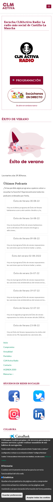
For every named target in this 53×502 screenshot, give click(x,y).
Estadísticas (8, 477)
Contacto (7, 365)
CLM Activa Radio (10, 360)
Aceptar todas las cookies (38, 497)
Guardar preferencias (12, 495)
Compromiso (8, 347)
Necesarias (8, 466)
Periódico (7, 356)
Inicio (5, 342)
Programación (28, 80)
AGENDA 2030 (9, 369)
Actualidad (8, 351)
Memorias (8, 374)
